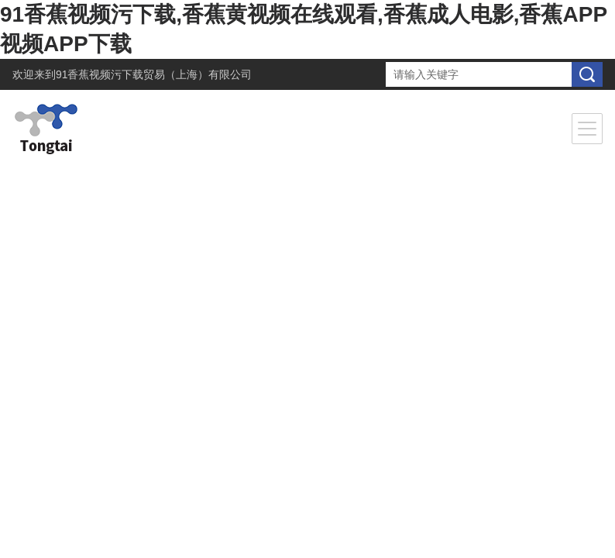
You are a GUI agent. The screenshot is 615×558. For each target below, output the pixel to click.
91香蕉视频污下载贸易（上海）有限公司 (154, 74)
